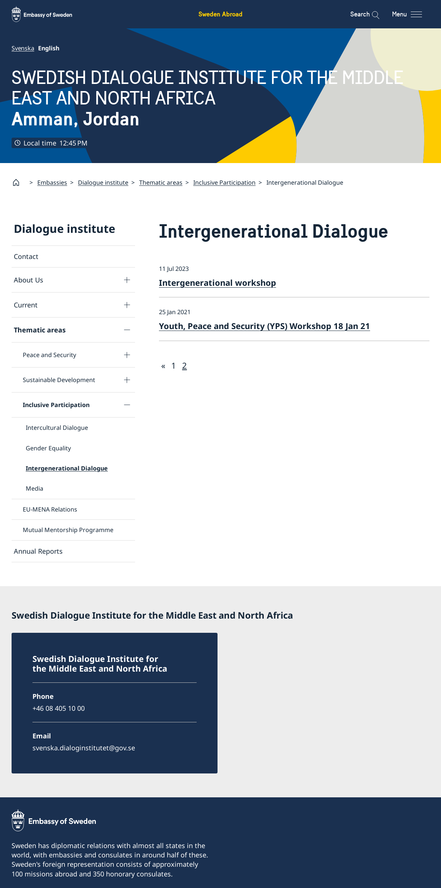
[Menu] (413, 14)
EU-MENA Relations (50, 509)
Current (26, 304)
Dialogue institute (103, 182)
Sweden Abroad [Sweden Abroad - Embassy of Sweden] (220, 14)
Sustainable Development (59, 380)
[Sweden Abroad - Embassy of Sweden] (49, 14)
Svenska (23, 48)
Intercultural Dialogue (57, 428)
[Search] (370, 14)
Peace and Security (49, 355)
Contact (26, 256)
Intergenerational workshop (217, 282)
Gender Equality (48, 448)
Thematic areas (160, 182)
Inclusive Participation (224, 182)
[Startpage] (19, 182)
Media (34, 489)
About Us (28, 279)
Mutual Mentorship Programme (68, 530)
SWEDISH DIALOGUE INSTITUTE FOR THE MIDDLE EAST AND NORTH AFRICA (220, 98)
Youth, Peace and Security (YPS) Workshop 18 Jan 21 (264, 325)
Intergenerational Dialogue (67, 468)
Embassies (52, 182)
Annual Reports (38, 551)
